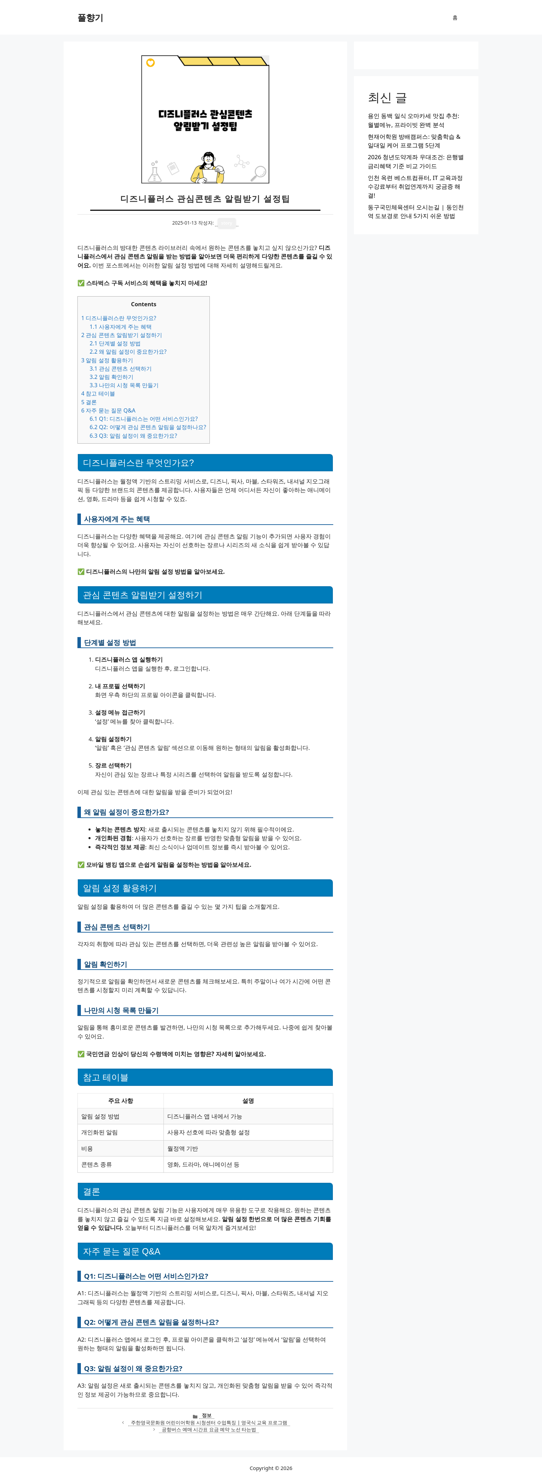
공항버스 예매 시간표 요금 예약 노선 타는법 (209, 1429)
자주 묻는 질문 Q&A (108, 410)
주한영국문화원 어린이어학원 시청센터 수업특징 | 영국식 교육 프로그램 (209, 1422)
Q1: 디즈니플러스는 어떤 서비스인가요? (144, 419)
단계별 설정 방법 (115, 343)
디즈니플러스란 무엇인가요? (118, 318)
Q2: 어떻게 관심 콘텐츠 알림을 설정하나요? (148, 427)
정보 (207, 1415)
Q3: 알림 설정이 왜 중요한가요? (133, 435)
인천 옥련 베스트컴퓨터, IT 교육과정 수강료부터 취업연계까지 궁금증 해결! (415, 186)
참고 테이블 (98, 393)
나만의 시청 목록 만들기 (124, 385)
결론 (89, 402)
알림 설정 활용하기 (107, 360)
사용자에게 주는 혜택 (120, 326)
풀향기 (90, 17)
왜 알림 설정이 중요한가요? (128, 351)
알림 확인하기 (111, 377)
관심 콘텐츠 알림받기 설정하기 (121, 335)
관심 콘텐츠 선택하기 (120, 368)
